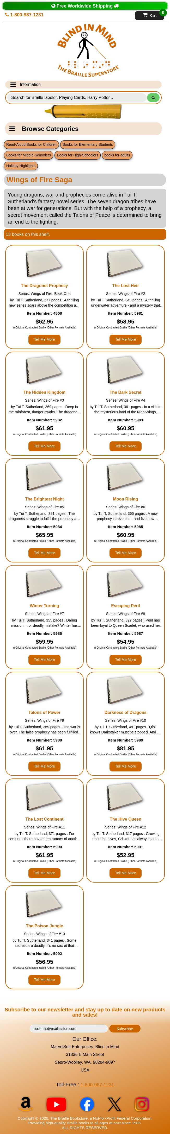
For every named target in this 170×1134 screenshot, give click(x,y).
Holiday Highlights (20, 166)
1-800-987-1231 (24, 14)
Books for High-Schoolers (77, 155)
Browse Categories (43, 128)
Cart (153, 14)
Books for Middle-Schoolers (28, 155)
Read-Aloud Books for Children (31, 144)
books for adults (117, 155)
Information (25, 84)
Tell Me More (44, 339)
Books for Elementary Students (88, 144)
